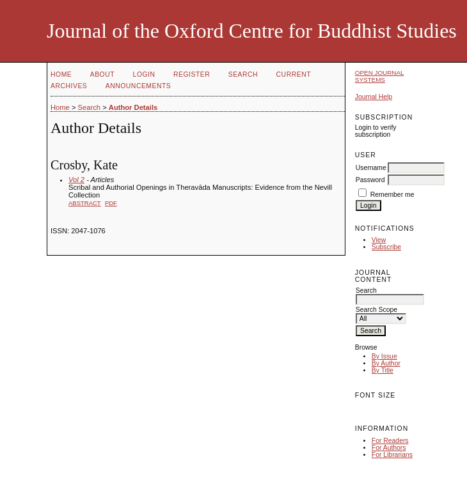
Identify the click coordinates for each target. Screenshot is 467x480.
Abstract (84, 202)
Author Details (133, 107)
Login (144, 74)
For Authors (389, 447)
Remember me (392, 194)
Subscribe (386, 247)
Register (191, 74)
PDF (111, 202)
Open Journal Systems (379, 76)
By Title (382, 370)
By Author (386, 363)
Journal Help (373, 96)
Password (370, 179)
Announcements (138, 85)
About (102, 74)
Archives (69, 85)
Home (61, 74)
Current (293, 74)
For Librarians (392, 454)
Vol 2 (76, 179)
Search (243, 74)
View (379, 240)
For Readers (390, 440)
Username (371, 167)
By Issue (384, 356)
